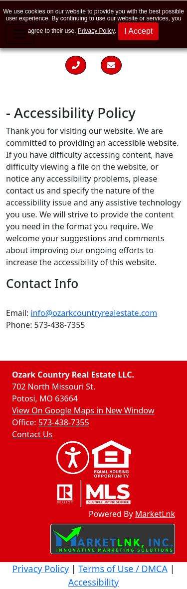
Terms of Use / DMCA (123, 569)
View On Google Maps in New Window (83, 410)
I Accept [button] (138, 31)
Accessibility (93, 582)
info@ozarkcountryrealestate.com (94, 312)
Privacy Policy (96, 30)
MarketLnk (155, 513)
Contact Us (32, 434)
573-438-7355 (63, 422)
